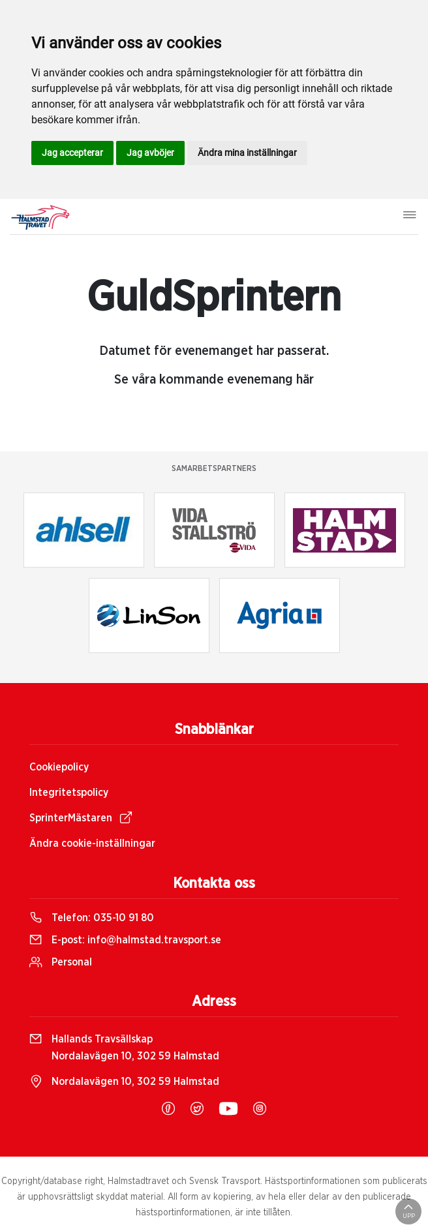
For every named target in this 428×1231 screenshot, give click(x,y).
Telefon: (91, 917)
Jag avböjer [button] (150, 152)
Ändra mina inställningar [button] (247, 152)
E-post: (125, 940)
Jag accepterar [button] (72, 152)
